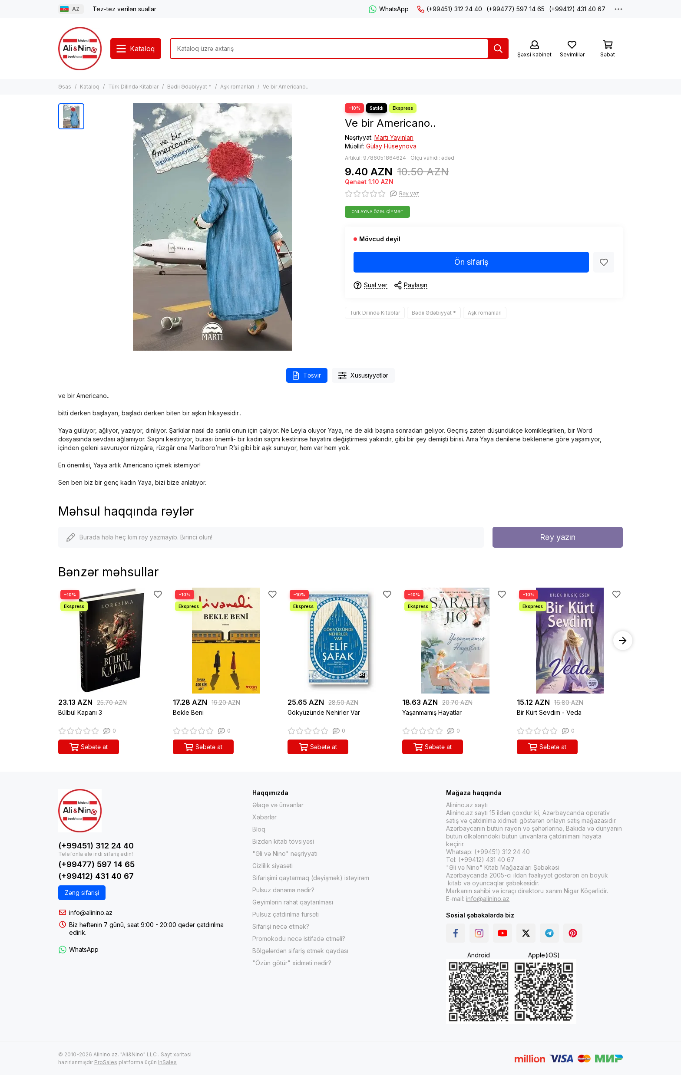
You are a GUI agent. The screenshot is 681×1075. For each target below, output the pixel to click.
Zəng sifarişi (82, 892)
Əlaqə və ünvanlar (278, 805)
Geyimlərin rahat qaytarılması (292, 902)
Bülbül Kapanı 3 (80, 712)
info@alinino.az (90, 912)
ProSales (105, 1062)
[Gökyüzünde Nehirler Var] (340, 641)
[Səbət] (607, 49)
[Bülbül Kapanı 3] (111, 641)
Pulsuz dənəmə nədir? (283, 890)
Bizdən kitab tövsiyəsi (283, 841)
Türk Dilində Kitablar (133, 86)
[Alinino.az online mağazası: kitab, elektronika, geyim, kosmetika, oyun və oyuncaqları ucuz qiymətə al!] (80, 48)
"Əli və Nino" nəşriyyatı (284, 853)
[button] (622, 640)
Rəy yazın (557, 537)
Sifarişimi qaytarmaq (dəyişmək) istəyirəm (310, 877)
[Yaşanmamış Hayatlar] (455, 641)
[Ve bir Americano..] (212, 227)
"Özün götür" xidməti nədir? (291, 963)
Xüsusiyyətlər (363, 375)
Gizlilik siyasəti (272, 865)
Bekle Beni (188, 712)
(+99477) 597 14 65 (515, 9)
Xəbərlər (264, 817)
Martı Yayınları (393, 137)
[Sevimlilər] (572, 49)
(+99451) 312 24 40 (449, 9)
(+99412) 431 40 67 (577, 9)
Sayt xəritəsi (176, 1054)
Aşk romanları (237, 86)
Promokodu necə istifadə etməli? (298, 938)
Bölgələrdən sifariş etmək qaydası (300, 950)
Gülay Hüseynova (391, 146)
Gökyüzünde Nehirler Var (324, 712)
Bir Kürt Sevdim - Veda (549, 712)
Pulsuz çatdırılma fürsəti (285, 914)
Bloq (258, 829)
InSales (167, 1062)
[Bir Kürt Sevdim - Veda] (570, 641)
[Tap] (498, 48)
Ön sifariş (471, 261)
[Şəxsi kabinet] (534, 49)
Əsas (64, 86)
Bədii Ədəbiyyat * (189, 86)
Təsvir (307, 375)
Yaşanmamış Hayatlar (432, 712)
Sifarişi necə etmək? (280, 926)
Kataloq (89, 86)
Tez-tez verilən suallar (124, 9)
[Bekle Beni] (226, 641)
